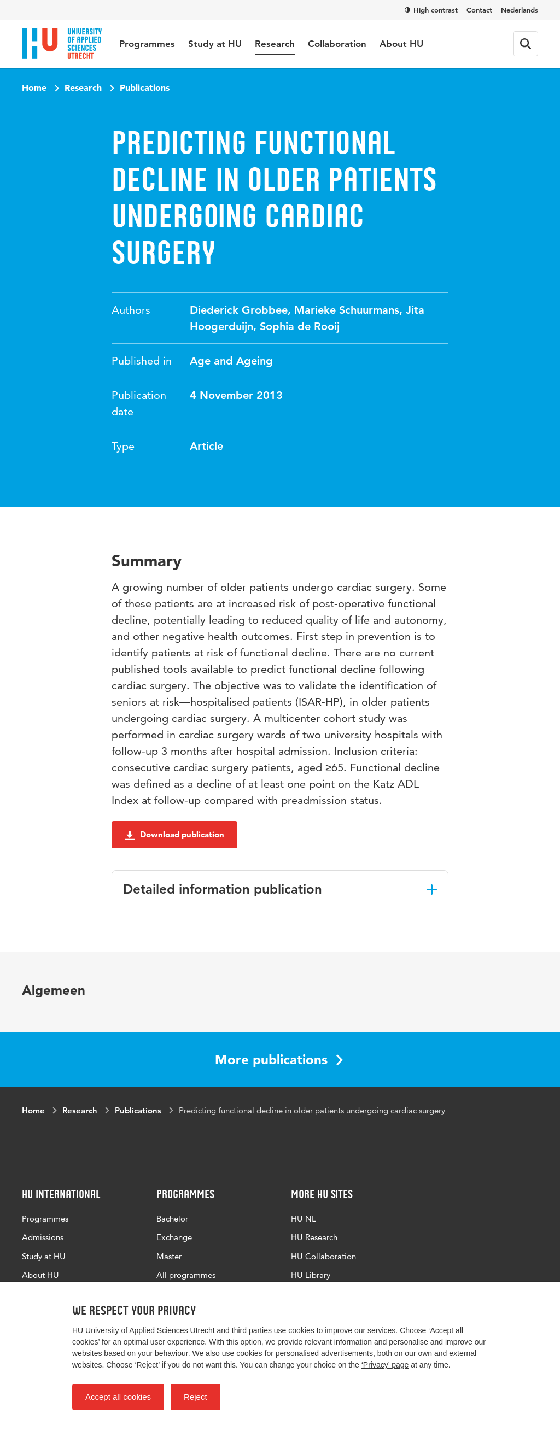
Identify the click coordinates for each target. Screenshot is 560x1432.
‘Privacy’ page (385, 1364)
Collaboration (337, 43)
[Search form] (525, 43)
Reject (195, 1396)
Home (34, 87)
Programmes (147, 43)
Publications (145, 87)
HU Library (310, 1275)
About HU (401, 43)
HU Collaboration (323, 1256)
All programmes (185, 1275)
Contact (479, 9)
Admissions (42, 1237)
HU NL (303, 1218)
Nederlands (519, 9)
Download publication (174, 834)
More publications (279, 1059)
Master (169, 1256)
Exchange (174, 1237)
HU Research (314, 1237)
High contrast (431, 9)
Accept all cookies (118, 1396)
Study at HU (215, 43)
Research (275, 43)
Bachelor (172, 1218)
